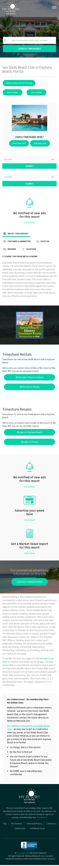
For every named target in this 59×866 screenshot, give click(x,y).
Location (28, 250)
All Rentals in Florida (29, 387)
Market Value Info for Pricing (19, 83)
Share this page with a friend (19, 257)
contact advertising (30, 582)
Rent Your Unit (19, 143)
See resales (11, 92)
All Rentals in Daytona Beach (30, 378)
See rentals (34, 92)
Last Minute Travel (37, 829)
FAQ (4, 824)
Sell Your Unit (39, 143)
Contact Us (51, 824)
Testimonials (19, 829)
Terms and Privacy (34, 824)
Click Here (29, 223)
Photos (42, 242)
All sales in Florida (29, 442)
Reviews (9, 250)
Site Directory (16, 824)
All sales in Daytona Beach (29, 433)
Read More (42, 818)
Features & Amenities (16, 242)
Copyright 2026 (23, 854)
